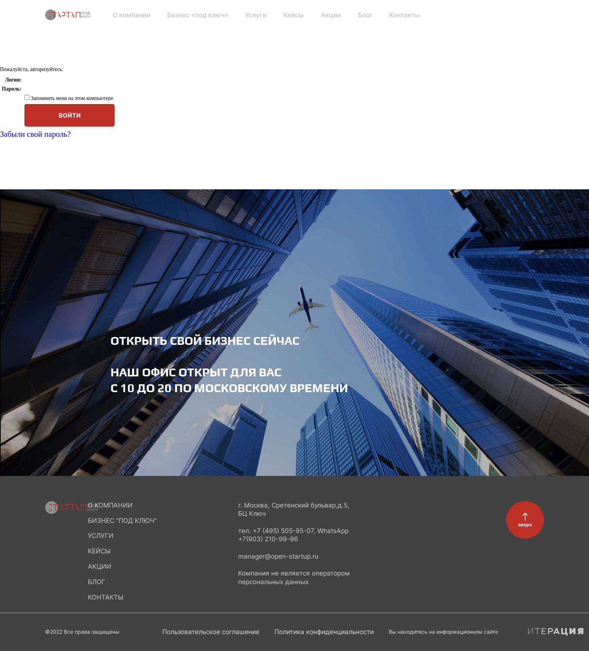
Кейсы (268, 15)
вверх (525, 524)
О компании (130, 15)
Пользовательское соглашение (211, 632)
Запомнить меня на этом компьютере (71, 98)
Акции (299, 15)
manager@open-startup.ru (278, 556)
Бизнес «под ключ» (188, 15)
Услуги (238, 15)
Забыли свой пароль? (35, 134)
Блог (327, 15)
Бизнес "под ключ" (122, 520)
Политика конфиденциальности (324, 632)
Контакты (360, 15)
